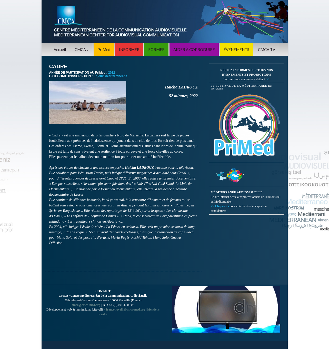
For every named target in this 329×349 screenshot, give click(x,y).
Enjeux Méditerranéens (110, 76)
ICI (268, 79)
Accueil (60, 49)
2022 (111, 72)
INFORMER (129, 49)
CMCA (82, 49)
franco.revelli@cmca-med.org (125, 309)
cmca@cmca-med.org (86, 305)
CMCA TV (266, 49)
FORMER (156, 49)
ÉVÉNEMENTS (236, 49)
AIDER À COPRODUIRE (194, 49)
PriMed (103, 49)
